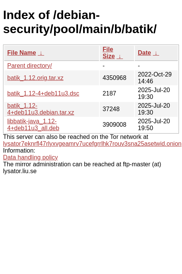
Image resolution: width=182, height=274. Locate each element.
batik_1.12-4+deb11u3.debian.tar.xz (40, 109)
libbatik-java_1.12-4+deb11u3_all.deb (33, 124)
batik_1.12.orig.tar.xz (35, 78)
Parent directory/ (29, 65)
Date (144, 52)
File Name (21, 52)
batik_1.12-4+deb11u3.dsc (43, 93)
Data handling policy (30, 157)
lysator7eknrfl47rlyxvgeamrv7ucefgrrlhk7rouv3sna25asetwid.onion (92, 143)
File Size (109, 52)
